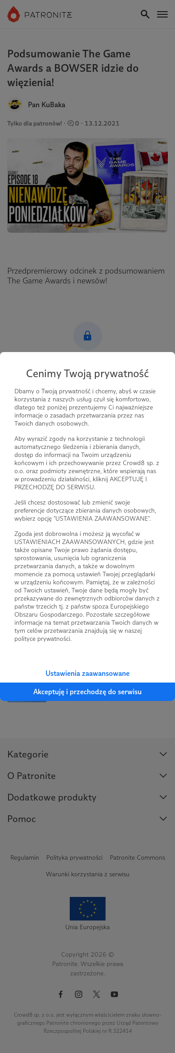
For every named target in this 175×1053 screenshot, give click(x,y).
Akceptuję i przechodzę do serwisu (87, 691)
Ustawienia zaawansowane (87, 673)
